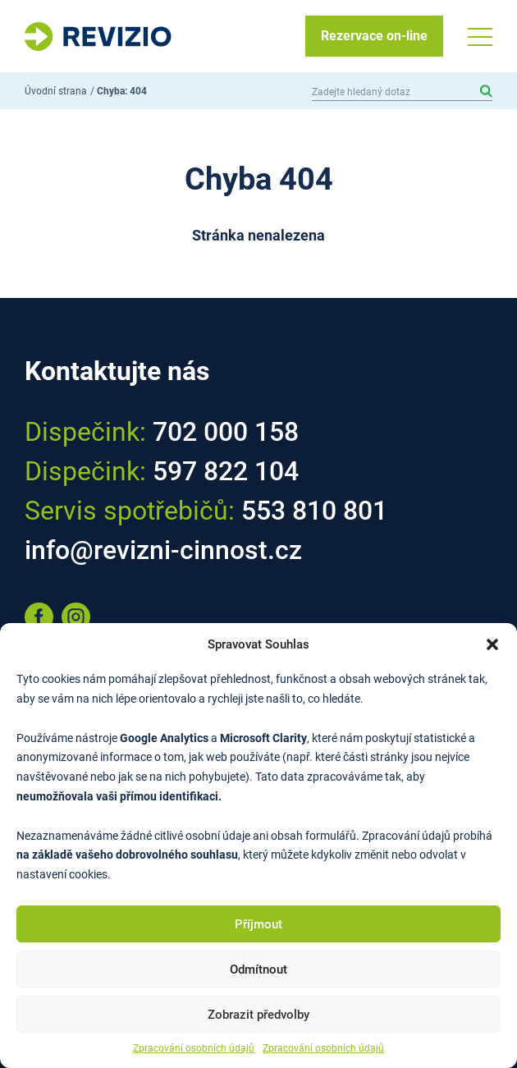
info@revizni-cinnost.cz (163, 550)
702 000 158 (226, 431)
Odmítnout (258, 969)
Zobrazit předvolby (258, 1014)
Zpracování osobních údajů (193, 1048)
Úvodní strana (56, 91)
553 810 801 (314, 510)
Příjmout (258, 924)
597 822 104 (226, 471)
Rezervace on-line (374, 36)
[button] (492, 644)
